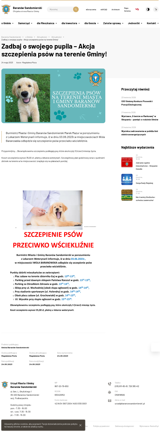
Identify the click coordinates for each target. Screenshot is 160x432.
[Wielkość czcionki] (156, 9)
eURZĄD (104, 9)
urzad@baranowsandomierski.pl (130, 403)
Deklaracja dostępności (124, 426)
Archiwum (116, 9)
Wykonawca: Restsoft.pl (149, 426)
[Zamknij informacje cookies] (80, 425)
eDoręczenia (91, 9)
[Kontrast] (148, 9)
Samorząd (24, 23)
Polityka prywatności (101, 426)
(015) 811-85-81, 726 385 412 (127, 386)
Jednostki (134, 23)
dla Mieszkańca (45, 23)
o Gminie (6, 23)
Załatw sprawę (112, 23)
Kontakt (151, 23)
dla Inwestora (69, 23)
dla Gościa (90, 23)
